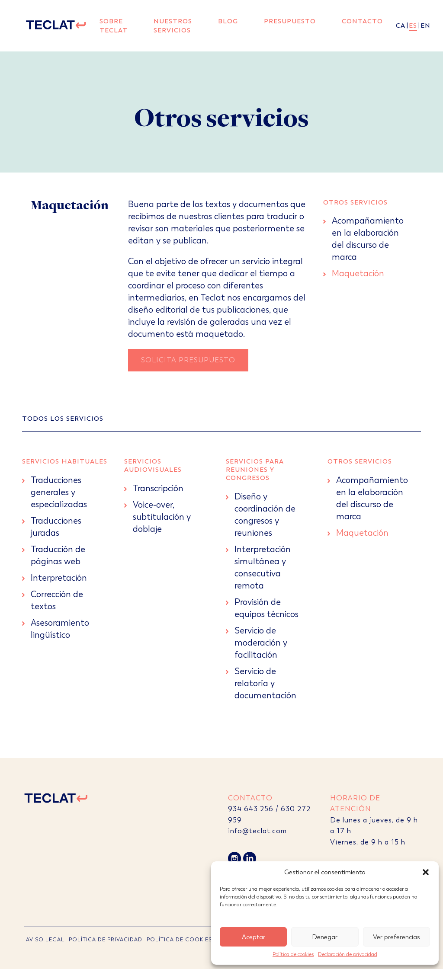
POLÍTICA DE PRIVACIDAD (105, 940)
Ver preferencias (396, 937)
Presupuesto (290, 21)
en (425, 25)
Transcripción (158, 488)
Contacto (362, 21)
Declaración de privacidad (347, 954)
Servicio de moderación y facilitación (260, 643)
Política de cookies (293, 954)
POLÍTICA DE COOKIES (179, 940)
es (413, 25)
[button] (425, 872)
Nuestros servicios (173, 25)
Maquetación (358, 273)
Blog (228, 21)
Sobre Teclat (114, 25)
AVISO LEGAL (45, 940)
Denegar (324, 937)
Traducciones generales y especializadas (59, 492)
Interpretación (59, 578)
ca (400, 25)
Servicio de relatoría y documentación (265, 683)
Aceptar (253, 937)
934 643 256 (250, 809)
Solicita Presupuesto (188, 360)
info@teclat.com (257, 831)
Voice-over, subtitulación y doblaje (162, 517)
